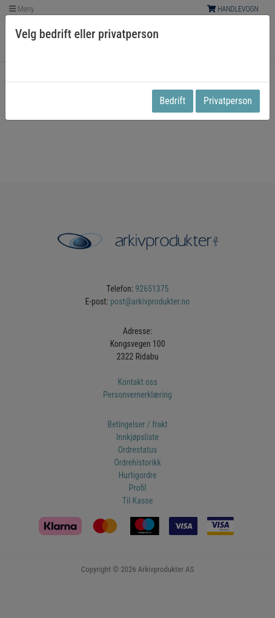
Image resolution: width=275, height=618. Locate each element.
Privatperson (228, 101)
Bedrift (173, 101)
